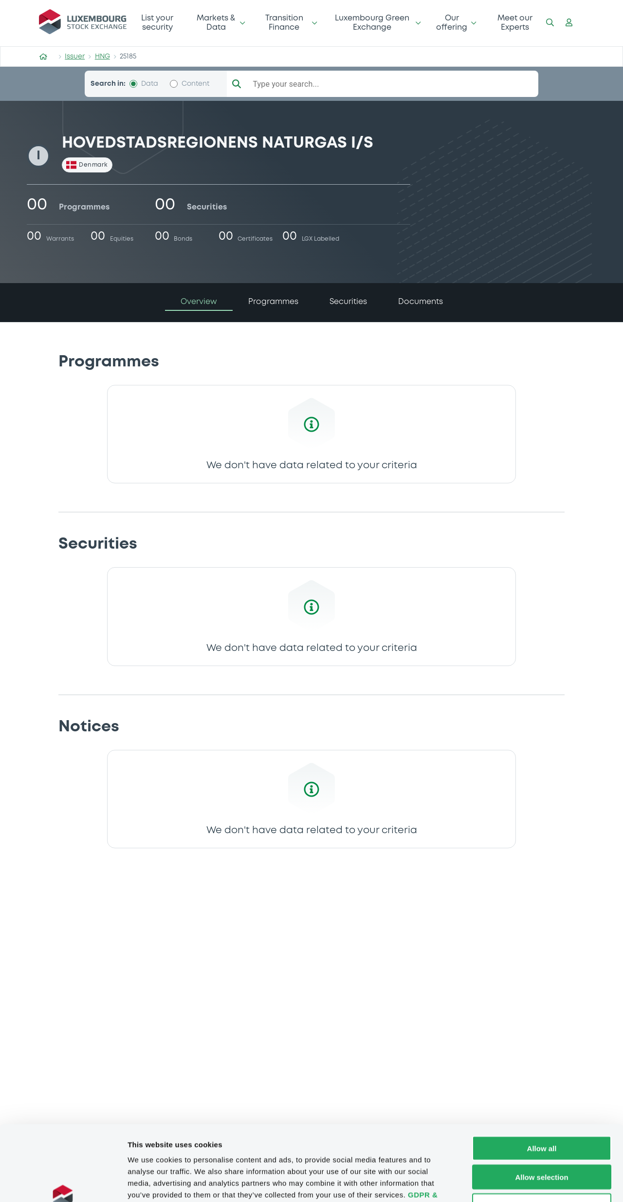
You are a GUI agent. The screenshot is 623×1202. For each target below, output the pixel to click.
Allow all (542, 1082)
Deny (542, 1140)
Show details (510, 1183)
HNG (102, 56)
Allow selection (541, 1111)
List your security (157, 23)
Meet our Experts (514, 23)
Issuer (75, 56)
